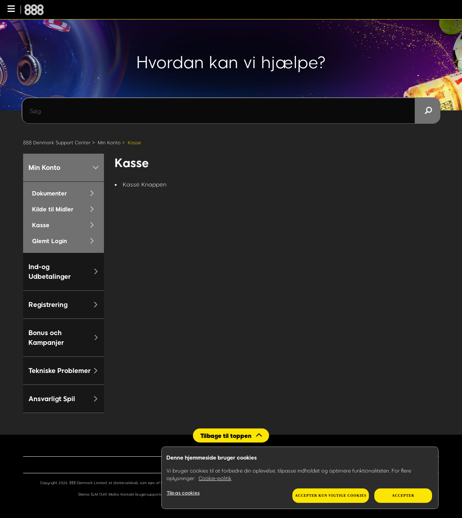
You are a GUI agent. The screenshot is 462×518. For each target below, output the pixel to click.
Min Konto (109, 142)
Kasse (134, 142)
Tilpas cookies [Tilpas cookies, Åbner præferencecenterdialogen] (183, 493)
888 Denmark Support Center (57, 142)
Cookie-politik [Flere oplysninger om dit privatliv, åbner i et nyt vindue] (215, 478)
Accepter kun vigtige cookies (330, 495)
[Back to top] (231, 435)
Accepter (403, 495)
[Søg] (231, 111)
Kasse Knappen (144, 184)
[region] (300, 478)
